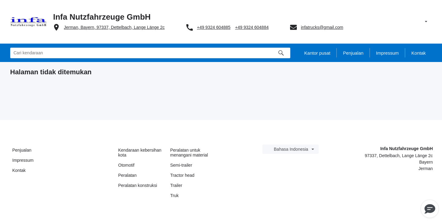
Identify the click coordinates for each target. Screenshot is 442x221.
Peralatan (127, 175)
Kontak (19, 170)
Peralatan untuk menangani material (189, 152)
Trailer (176, 185)
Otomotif (126, 165)
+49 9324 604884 (252, 27)
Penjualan (21, 150)
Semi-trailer (181, 165)
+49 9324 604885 (213, 27)
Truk (174, 195)
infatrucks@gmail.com (322, 27)
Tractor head (182, 175)
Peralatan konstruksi (137, 185)
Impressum (22, 160)
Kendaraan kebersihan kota (139, 152)
